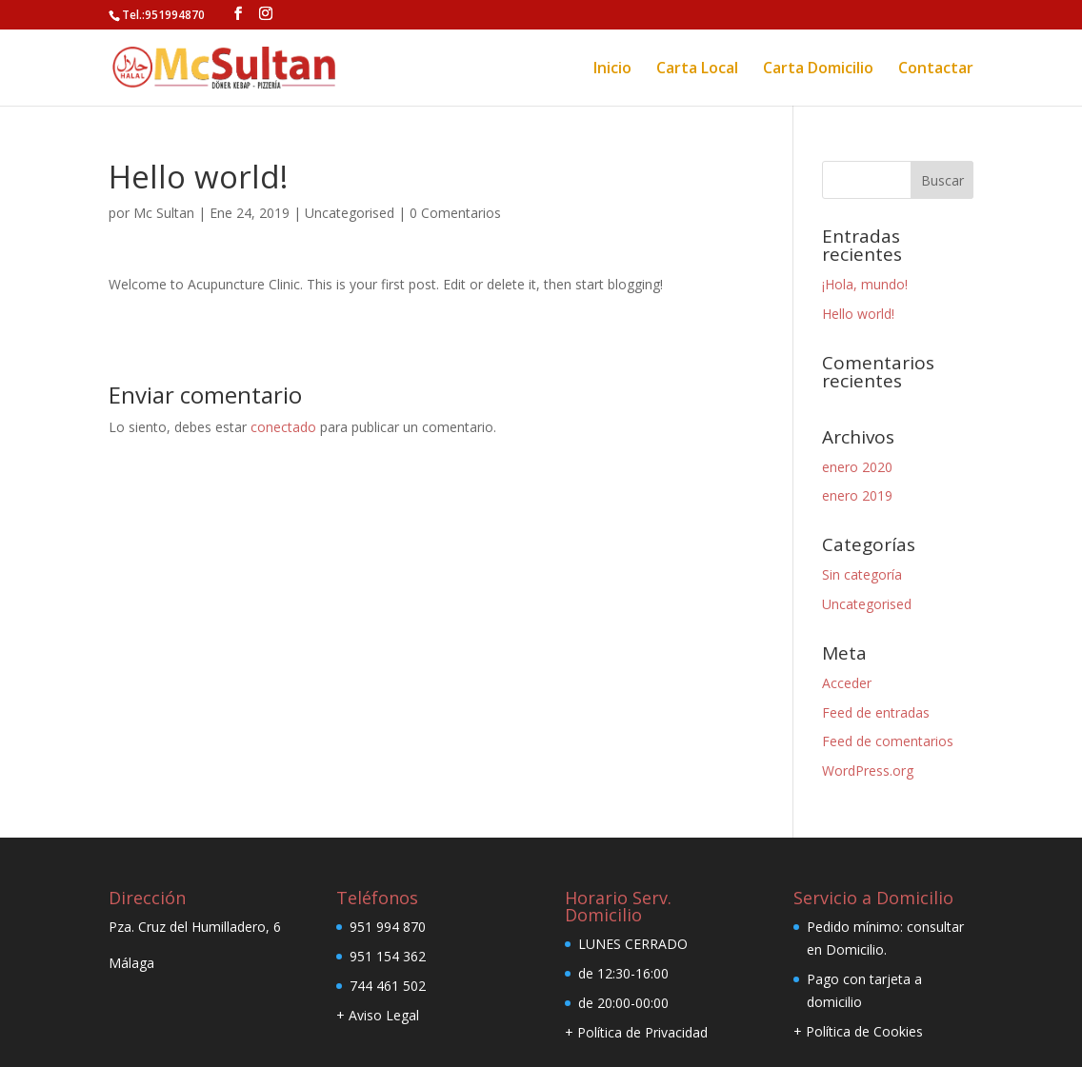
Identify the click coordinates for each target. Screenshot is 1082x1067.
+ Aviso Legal (377, 1015)
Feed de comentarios (887, 741)
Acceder (847, 683)
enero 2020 (857, 467)
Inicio (612, 68)
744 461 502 (388, 986)
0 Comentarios (455, 213)
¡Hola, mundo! (865, 284)
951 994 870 (388, 927)
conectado (283, 427)
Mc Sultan (163, 213)
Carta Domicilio (818, 68)
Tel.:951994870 (163, 14)
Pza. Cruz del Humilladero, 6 (195, 927)
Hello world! (858, 314)
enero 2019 (857, 495)
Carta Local (697, 68)
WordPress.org (867, 770)
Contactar (935, 68)
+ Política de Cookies (858, 1031)
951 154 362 (388, 956)
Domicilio (855, 949)
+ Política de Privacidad (636, 1032)
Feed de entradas (876, 712)
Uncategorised (349, 213)
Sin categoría (862, 574)
